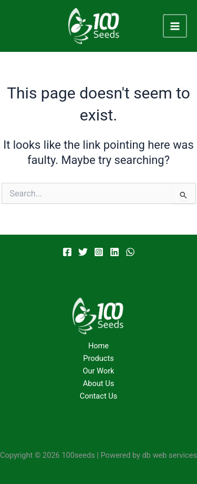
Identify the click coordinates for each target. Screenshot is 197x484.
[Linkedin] (114, 252)
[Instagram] (98, 252)
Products (98, 358)
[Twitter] (83, 252)
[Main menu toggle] (175, 26)
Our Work (99, 371)
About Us (98, 383)
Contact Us (99, 396)
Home (98, 345)
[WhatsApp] (130, 252)
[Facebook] (67, 252)
